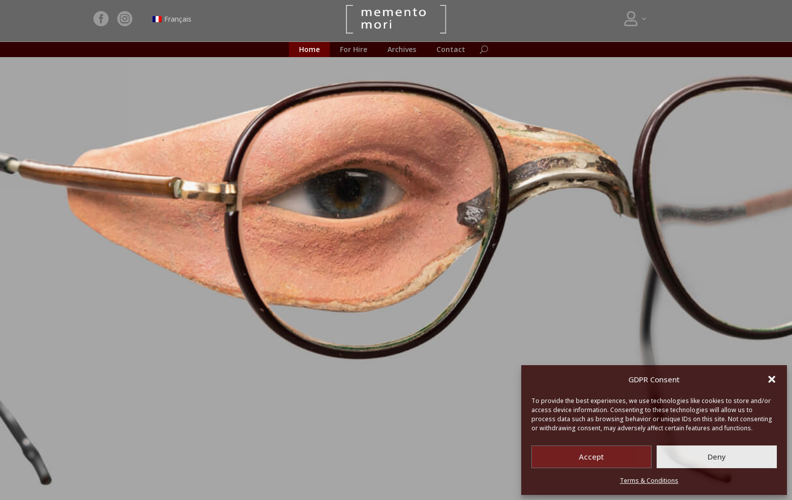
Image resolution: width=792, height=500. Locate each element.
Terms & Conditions (649, 480)
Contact (450, 50)
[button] (772, 379)
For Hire (353, 50)
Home (309, 50)
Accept (591, 457)
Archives (401, 50)
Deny (717, 457)
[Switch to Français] (172, 19)
